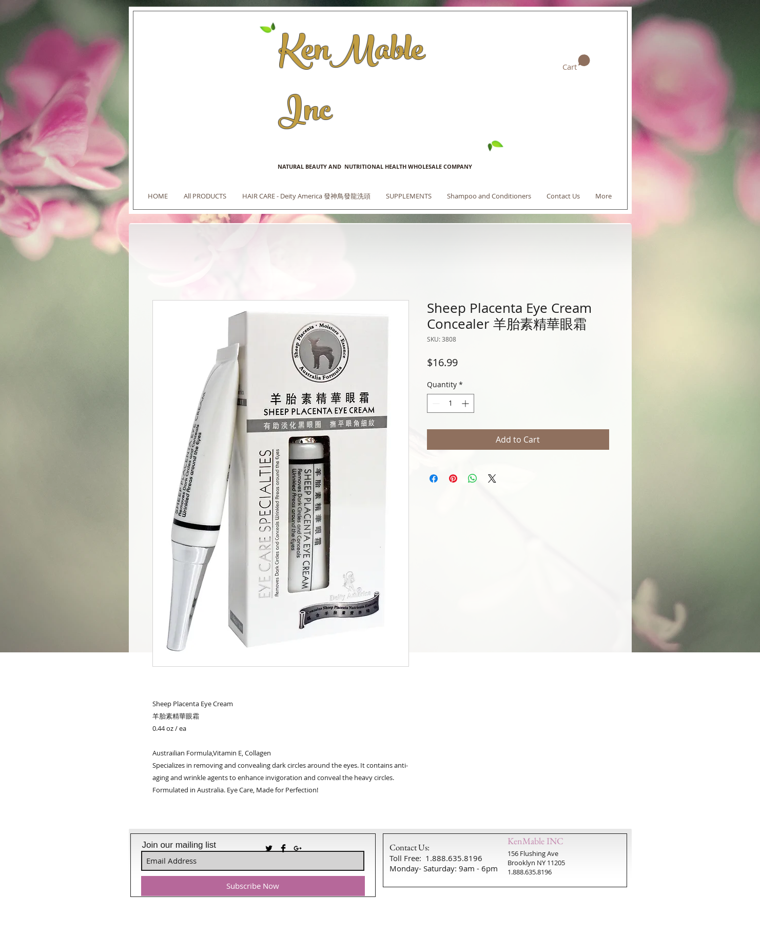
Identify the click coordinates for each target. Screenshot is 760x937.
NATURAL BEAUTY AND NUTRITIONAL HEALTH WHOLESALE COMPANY (375, 166)
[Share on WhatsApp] (472, 478)
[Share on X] (492, 478)
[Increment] (466, 403)
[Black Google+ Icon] (298, 848)
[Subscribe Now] (253, 886)
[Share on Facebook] (433, 478)
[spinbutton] (450, 403)
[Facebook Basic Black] (283, 848)
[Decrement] (434, 403)
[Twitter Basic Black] (269, 848)
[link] (576, 63)
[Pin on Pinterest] (453, 478)
